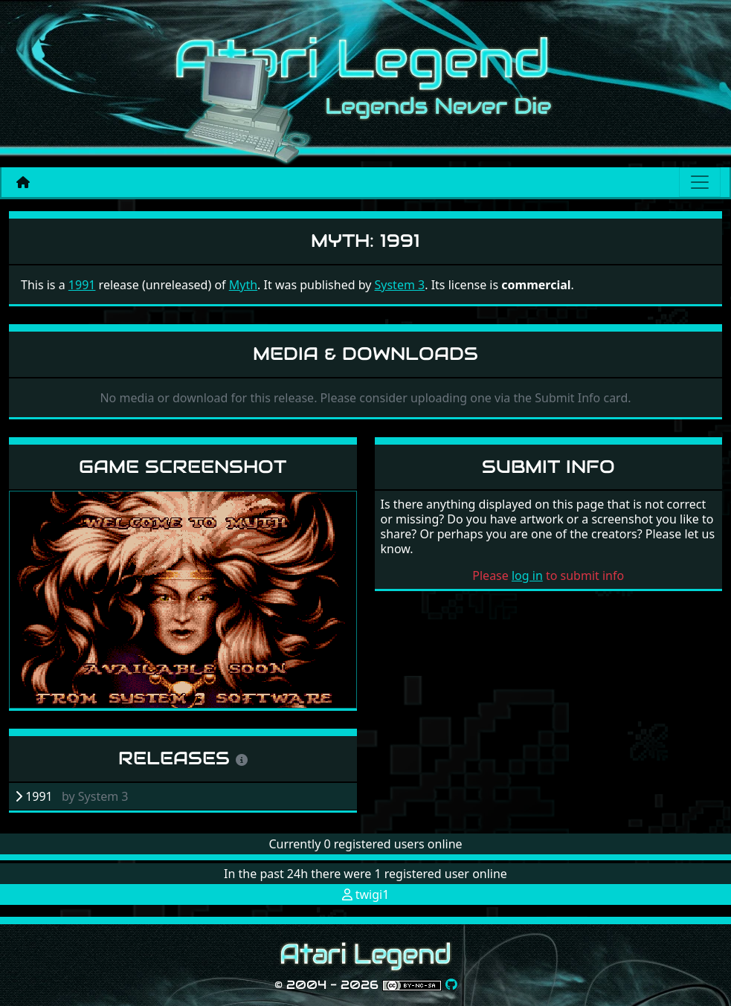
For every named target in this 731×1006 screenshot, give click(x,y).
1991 (82, 285)
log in (527, 575)
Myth (243, 285)
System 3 (400, 285)
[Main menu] (700, 182)
